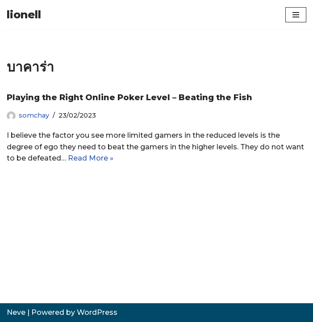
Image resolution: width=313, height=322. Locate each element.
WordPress (97, 312)
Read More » (90, 158)
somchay (34, 115)
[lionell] (24, 14)
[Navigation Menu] (295, 14)
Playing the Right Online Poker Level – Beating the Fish (129, 97)
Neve (16, 312)
